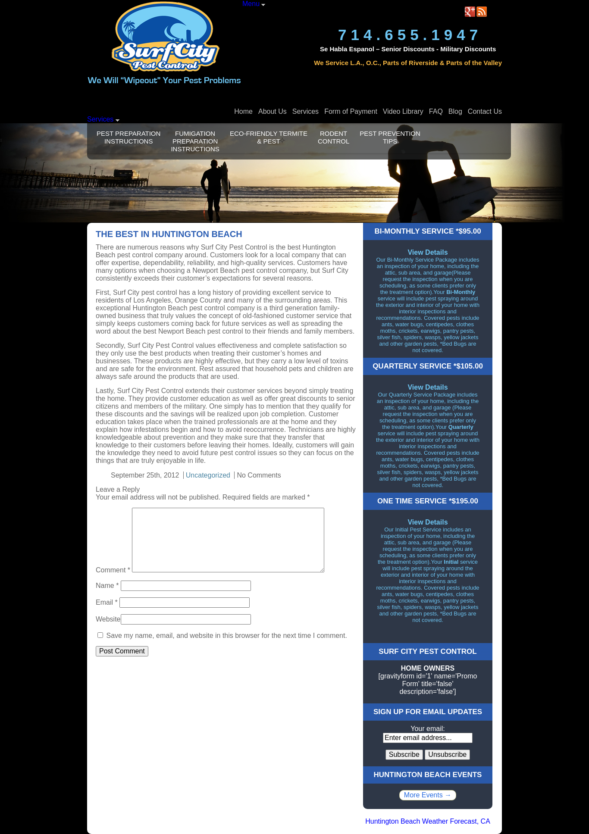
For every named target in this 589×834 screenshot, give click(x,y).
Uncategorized (208, 475)
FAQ (436, 111)
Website (108, 619)
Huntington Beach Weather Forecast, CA (427, 821)
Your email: (427, 728)
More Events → (427, 795)
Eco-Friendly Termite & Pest (268, 137)
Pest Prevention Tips (390, 137)
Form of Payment (350, 111)
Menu (253, 3)
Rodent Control (333, 137)
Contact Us (485, 111)
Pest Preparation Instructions (128, 137)
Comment (113, 570)
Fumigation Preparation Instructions (195, 141)
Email (107, 602)
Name (107, 585)
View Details (427, 252)
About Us (272, 111)
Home (243, 111)
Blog (455, 111)
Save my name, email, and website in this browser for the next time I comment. (226, 635)
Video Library (403, 111)
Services (305, 111)
